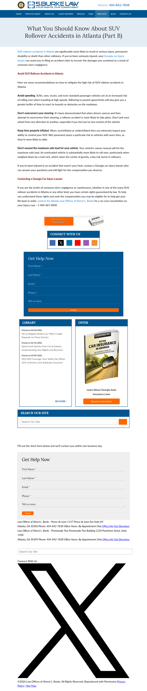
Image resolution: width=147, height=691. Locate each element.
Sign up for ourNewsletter (59, 223)
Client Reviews (65, 17)
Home (19, 17)
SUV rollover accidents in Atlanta (36, 54)
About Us (49, 17)
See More (60, 404)
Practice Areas (32, 17)
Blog (113, 17)
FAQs (91, 17)
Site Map (31, 688)
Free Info (102, 17)
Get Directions (121, 529)
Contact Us (125, 17)
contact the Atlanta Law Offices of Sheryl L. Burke (66, 203)
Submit (73, 313)
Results (81, 17)
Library (29, 325)
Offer (83, 325)
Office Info (107, 529)
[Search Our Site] (68, 425)
